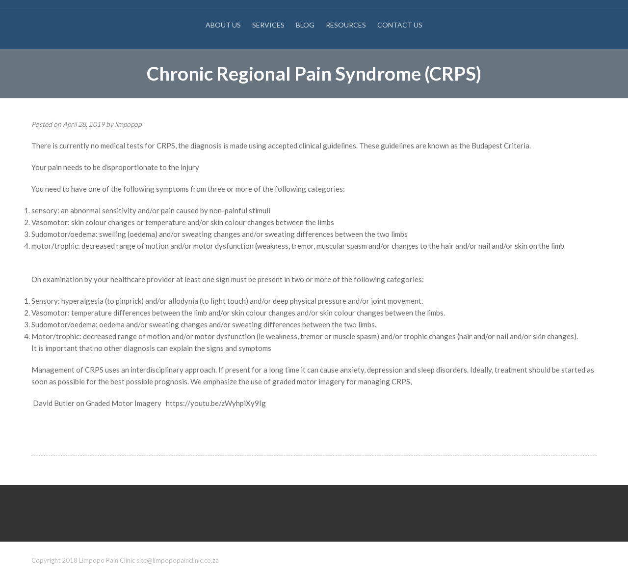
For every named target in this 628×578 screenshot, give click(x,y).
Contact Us (399, 25)
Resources (346, 25)
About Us (223, 25)
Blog (305, 25)
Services (268, 25)
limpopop (128, 124)
